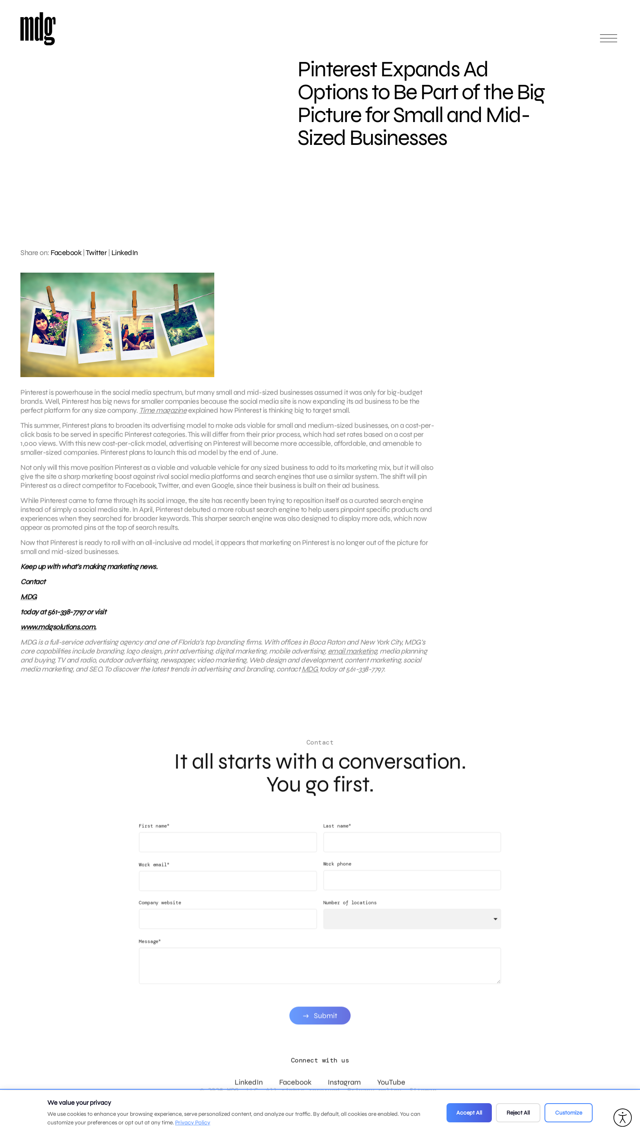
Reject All (518, 1112)
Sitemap (423, 1090)
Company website (160, 911)
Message (150, 949)
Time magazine (163, 414)
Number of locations (350, 911)
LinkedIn (124, 252)
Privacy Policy (192, 1122)
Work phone (337, 872)
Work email (154, 872)
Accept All (469, 1112)
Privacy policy (374, 1090)
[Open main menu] (609, 41)
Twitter (96, 252)
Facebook (66, 252)
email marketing (352, 655)
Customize (568, 1112)
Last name (337, 834)
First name (154, 834)
